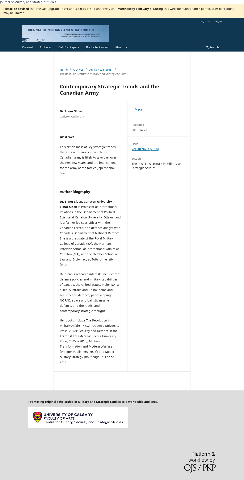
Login (218, 21)
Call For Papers (68, 47)
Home (64, 69)
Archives (46, 47)
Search (212, 47)
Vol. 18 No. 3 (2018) (101, 69)
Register (205, 21)
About (120, 47)
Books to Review (97, 47)
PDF (140, 110)
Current (27, 47)
